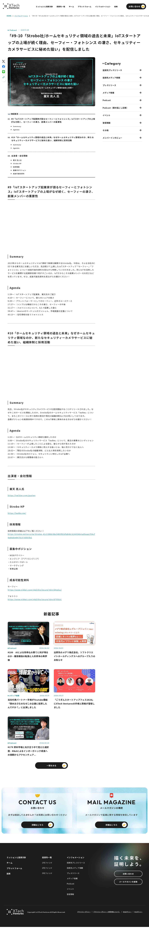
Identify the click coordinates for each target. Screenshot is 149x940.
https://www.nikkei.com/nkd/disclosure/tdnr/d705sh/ (35, 599)
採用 (9, 886)
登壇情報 (106, 122)
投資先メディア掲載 (111, 77)
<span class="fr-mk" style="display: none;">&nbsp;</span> (51, 225)
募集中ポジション (19, 170)
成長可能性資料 (18, 174)
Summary (17, 126)
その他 (106, 130)
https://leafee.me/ (17, 513)
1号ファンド (47, 876)
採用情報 (16, 167)
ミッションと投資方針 (16, 870)
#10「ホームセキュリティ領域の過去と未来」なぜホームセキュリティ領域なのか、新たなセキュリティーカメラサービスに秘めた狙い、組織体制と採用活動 (52, 139)
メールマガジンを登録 (128, 895)
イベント (106, 115)
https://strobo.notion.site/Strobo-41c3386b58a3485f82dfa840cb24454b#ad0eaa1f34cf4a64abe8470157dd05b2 (51, 536)
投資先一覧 (47, 870)
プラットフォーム (14, 881)
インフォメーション (21, 16)
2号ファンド (47, 881)
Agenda (16, 130)
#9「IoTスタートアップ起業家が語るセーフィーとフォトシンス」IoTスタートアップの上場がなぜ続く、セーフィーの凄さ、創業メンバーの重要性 (53, 120)
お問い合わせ (128, 887)
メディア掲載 (108, 92)
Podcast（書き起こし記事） (115, 107)
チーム (10, 875)
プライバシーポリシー (84, 925)
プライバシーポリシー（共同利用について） (106, 925)
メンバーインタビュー (112, 137)
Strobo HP (17, 163)
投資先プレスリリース (112, 70)
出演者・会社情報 (19, 155)
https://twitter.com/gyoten (21, 495)
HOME (9, 15)
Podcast (13, 30)
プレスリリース (109, 85)
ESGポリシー (138, 925)
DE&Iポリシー (127, 925)
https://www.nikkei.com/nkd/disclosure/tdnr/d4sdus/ (35, 589)
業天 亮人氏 (17, 160)
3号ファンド (47, 886)
